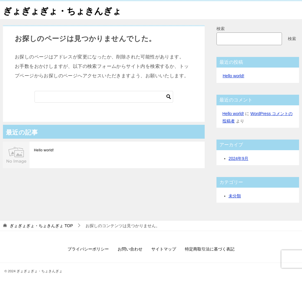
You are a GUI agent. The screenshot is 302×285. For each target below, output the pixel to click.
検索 (220, 28)
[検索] (104, 97)
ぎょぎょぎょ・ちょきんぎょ (62, 10)
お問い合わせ (130, 249)
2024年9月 (238, 158)
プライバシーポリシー (88, 249)
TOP (41, 225)
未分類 (235, 196)
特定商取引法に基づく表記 (209, 249)
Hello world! (44, 150)
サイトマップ (163, 249)
